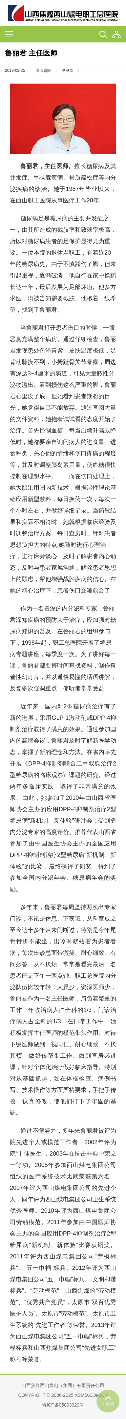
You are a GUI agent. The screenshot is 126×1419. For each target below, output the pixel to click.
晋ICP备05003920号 (63, 1405)
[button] (116, 34)
